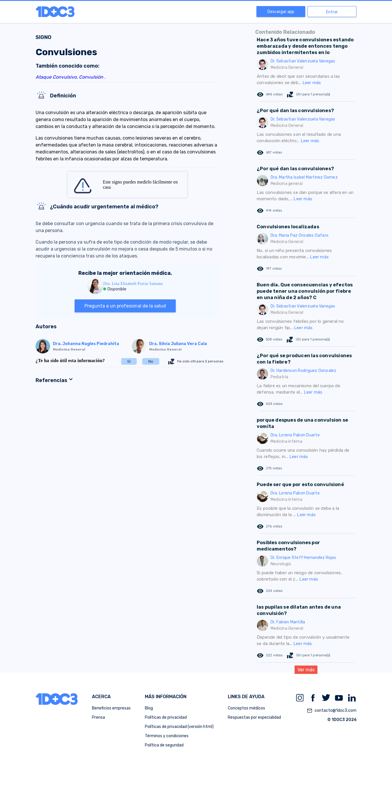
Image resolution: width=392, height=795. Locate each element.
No (150, 361)
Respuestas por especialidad (254, 717)
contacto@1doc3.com (331, 711)
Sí (129, 361)
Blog (149, 708)
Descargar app (280, 11)
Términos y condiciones (166, 735)
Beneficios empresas (111, 708)
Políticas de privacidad (166, 717)
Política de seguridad (164, 745)
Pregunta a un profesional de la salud (125, 306)
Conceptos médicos (246, 708)
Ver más (306, 669)
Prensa (98, 717)
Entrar (332, 12)
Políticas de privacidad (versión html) (179, 726)
